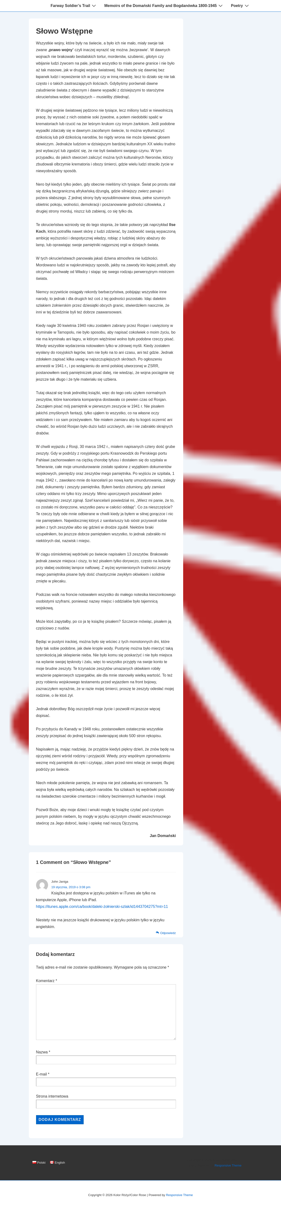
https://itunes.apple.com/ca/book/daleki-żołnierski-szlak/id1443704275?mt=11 (102, 906)
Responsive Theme (228, 1165)
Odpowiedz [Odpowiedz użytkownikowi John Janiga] (168, 933)
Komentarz (46, 981)
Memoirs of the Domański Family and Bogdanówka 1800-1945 (164, 5)
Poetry (240, 5)
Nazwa (42, 1052)
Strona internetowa (52, 1096)
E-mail (41, 1074)
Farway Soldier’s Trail (73, 5)
